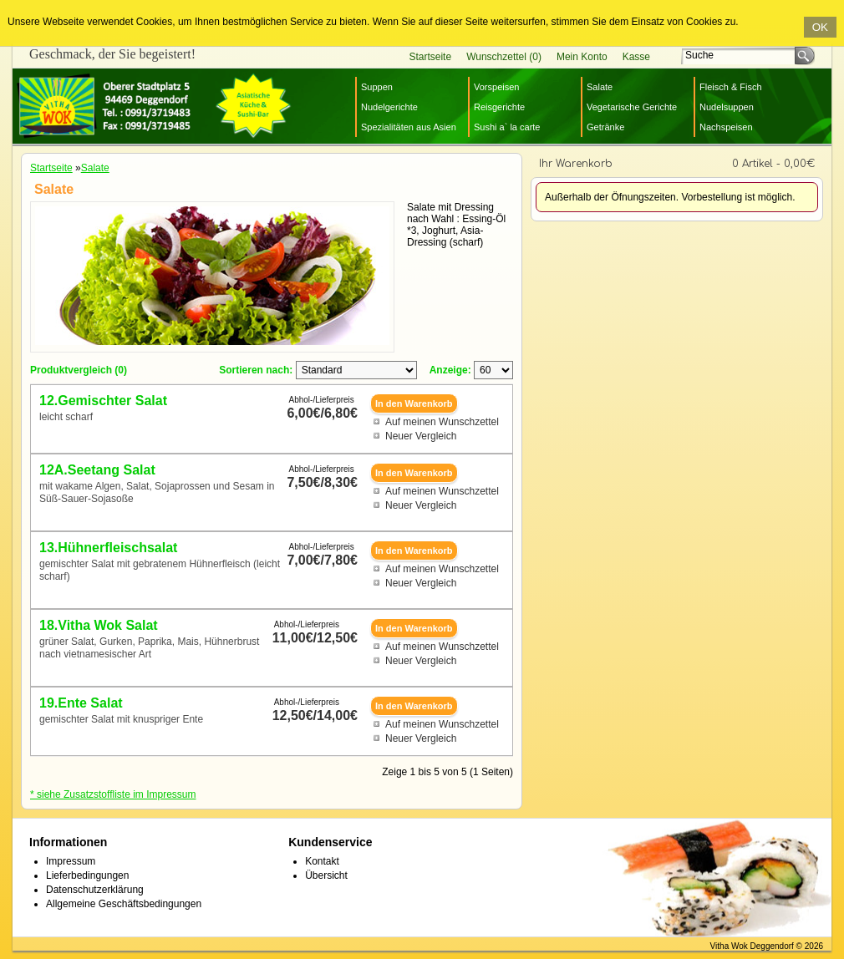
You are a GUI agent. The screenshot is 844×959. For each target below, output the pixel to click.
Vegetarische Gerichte (632, 107)
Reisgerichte (499, 107)
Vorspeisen (496, 87)
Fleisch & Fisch (730, 87)
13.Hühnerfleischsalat (108, 547)
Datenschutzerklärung (95, 890)
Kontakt (322, 861)
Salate (600, 87)
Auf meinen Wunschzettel (442, 422)
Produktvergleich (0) (78, 370)
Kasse (636, 57)
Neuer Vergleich (420, 436)
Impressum (70, 861)
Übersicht (326, 875)
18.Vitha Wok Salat (98, 625)
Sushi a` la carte (507, 127)
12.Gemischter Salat (103, 400)
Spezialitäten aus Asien (408, 127)
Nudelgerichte (389, 107)
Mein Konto (582, 57)
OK (820, 27)
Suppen (377, 87)
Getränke (605, 127)
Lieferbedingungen (87, 875)
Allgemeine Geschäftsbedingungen (123, 904)
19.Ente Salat (81, 703)
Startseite (430, 57)
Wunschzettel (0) (503, 57)
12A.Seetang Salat (97, 470)
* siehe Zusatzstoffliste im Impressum (113, 794)
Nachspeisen (726, 127)
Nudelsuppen (726, 107)
